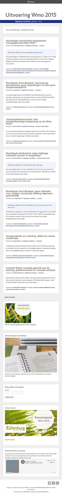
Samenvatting (12, 70)
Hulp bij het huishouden (36, 70)
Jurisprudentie (16, 69)
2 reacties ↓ (38, 90)
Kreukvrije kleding (18, 225)
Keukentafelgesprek (18, 72)
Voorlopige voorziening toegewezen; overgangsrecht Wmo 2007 (26, 41)
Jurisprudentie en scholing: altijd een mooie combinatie (30, 237)
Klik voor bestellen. (10, 376)
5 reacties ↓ (39, 241)
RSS (57, 483)
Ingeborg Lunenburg (31, 45)
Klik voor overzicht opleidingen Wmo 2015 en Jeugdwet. (20, 324)
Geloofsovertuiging (15, 257)
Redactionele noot (48, 107)
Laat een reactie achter (42, 126)
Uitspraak (23, 69)
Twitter (49, 483)
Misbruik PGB (25, 257)
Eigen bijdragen (37, 165)
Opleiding (29, 69)
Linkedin (53, 483)
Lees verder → (10, 64)
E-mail (7, 390)
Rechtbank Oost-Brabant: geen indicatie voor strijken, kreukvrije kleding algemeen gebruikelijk (29, 193)
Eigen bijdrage (13, 181)
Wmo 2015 (45, 141)
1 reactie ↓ (42, 45)
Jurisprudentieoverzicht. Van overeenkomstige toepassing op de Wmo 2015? (29, 121)
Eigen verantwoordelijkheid (42, 287)
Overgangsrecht (37, 52)
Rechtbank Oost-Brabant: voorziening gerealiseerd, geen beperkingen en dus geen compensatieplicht (30, 85)
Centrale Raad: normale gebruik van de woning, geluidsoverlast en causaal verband (30, 269)
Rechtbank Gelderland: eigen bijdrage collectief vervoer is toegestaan (27, 154)
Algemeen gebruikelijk (23, 70)
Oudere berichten (9, 297)
